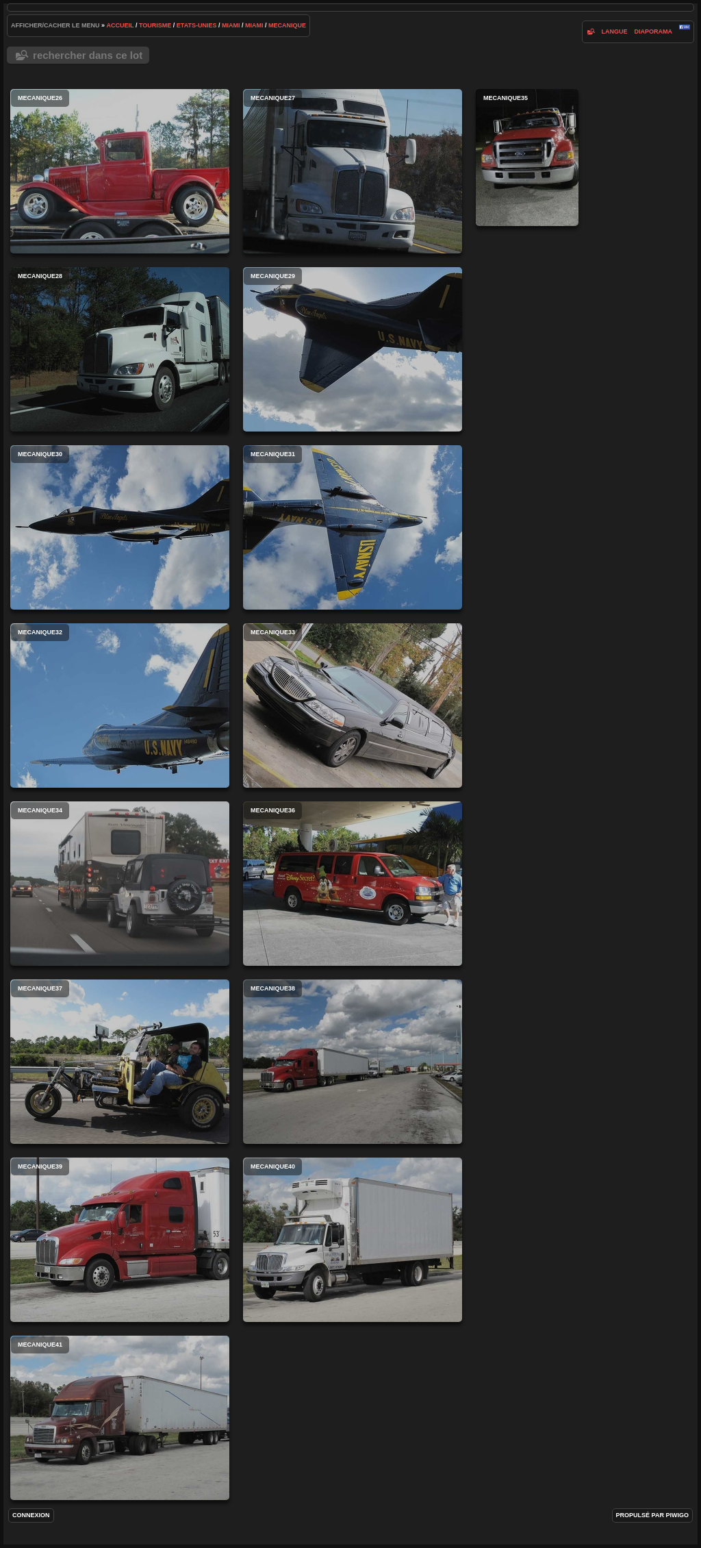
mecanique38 (352, 1061)
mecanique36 (352, 883)
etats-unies (197, 25)
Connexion (31, 1515)
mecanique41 (119, 1418)
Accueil (120, 25)
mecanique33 (352, 705)
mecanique (287, 25)
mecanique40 (352, 1240)
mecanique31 (352, 527)
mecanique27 (352, 171)
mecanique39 (119, 1240)
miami (231, 25)
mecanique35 (527, 157)
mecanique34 (119, 883)
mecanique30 (119, 527)
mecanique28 (119, 349)
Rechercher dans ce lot (87, 55)
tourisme (155, 25)
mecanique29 (352, 349)
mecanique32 (119, 705)
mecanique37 (119, 1061)
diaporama (653, 31)
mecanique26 (119, 171)
